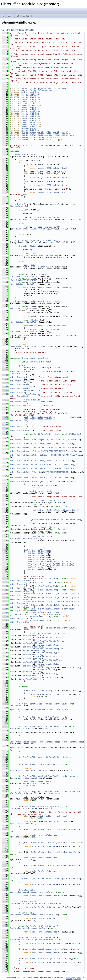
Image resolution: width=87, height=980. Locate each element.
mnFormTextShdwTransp (21, 388)
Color (33, 253)
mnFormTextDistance (20, 371)
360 (5, 949)
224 (5, 597)
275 (5, 740)
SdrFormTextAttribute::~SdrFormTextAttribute (43, 757)
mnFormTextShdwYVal (20, 384)
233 (5, 628)
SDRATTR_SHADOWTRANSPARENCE (37, 219)
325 (5, 865)
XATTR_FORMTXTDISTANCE (54, 439)
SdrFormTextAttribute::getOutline (28, 928)
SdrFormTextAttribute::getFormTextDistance (54, 829)
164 (5, 428)
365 (5, 958)
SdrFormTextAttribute (21, 728)
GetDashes (61, 325)
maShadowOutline (18, 420)
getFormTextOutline (43, 485)
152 (5, 386)
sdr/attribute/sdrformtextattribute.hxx (43, 88)
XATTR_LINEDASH (28, 322)
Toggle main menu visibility (3, 9)
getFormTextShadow (70, 519)
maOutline (75, 417)
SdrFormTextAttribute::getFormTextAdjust (32, 892)
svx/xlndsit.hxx (30, 130)
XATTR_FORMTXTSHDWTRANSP (57, 455)
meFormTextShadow (19, 401)
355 (5, 937)
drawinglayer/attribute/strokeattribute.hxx (46, 134)
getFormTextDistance (46, 578)
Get (19, 219)
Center (70, 563)
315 (5, 842)
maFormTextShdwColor (21, 405)
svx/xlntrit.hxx (30, 116)
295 (5, 791)
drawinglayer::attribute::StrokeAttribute (37, 301)
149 (5, 375)
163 (5, 424)
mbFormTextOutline (19, 430)
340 (5, 901)
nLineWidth (44, 274)
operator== (35, 628)
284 (5, 764)
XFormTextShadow (32, 400)
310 (5, 829)
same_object (42, 770)
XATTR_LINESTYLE (28, 308)
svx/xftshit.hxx (30, 109)
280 (5, 757)
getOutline (69, 609)
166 (5, 434)
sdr (18, 16)
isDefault (45, 816)
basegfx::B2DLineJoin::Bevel (51, 168)
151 (5, 382)
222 (5, 590)
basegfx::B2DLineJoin (26, 154)
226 (5, 605)
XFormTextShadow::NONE (44, 519)
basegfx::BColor (27, 246)
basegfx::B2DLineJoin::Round (51, 185)
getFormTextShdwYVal (46, 590)
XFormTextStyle (32, 390)
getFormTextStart (44, 582)
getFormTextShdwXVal (46, 586)
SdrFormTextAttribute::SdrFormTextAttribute (43, 704)
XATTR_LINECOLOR (41, 267)
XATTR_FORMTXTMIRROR (50, 477)
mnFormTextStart (18, 377)
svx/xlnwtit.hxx (30, 120)
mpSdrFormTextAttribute (22, 770)
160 (5, 417)
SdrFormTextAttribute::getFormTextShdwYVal (54, 865)
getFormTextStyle (50, 593)
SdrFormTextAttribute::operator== (43, 806)
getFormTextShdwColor (50, 605)
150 (5, 379)
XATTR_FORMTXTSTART (49, 443)
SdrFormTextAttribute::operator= (62, 776)
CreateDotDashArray (27, 335)
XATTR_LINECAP (27, 284)
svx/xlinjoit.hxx (31, 122)
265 (5, 717)
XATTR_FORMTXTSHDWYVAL (54, 451)
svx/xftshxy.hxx (30, 101)
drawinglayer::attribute (35, 358)
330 (5, 878)
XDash (33, 320)
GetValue (72, 439)
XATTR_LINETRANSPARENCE (35, 229)
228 (5, 612)
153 (5, 390)
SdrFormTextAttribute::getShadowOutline (31, 939)
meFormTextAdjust (19, 396)
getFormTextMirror (39, 616)
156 (5, 403)
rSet (14, 219)
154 (5, 394)
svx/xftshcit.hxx (31, 111)
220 (5, 582)
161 (5, 419)
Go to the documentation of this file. (18, 30)
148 (5, 369)
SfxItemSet (15, 206)
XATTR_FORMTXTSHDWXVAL (54, 447)
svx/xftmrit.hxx (30, 113)
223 (5, 593)
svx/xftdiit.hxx (30, 97)
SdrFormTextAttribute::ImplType (41, 690)
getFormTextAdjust (52, 597)
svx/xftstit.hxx (30, 99)
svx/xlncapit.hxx (31, 124)
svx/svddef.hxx (30, 96)
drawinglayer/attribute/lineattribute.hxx (44, 132)
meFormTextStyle (18, 392)
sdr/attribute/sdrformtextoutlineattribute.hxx (47, 135)
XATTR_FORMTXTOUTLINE (52, 481)
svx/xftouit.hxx (30, 115)
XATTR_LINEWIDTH (28, 276)
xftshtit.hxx (28, 103)
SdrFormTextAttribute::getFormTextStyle (58, 878)
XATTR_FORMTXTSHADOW (50, 468)
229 (5, 616)
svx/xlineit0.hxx (31, 126)
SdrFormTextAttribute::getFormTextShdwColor (34, 914)
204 (5, 550)
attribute (26, 16)
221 (5, 586)
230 (5, 620)
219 (5, 578)
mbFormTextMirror (19, 426)
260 (5, 704)
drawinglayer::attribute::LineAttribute (36, 240)
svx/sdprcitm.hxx (31, 94)
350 (5, 926)
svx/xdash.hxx (29, 128)
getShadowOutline (19, 614)
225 (5, 601)
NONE (67, 561)
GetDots (38, 325)
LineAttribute (47, 500)
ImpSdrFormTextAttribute (39, 362)
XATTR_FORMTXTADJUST (50, 464)
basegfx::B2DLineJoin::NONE (51, 192)
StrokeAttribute (44, 491)
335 (5, 890)
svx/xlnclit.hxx (30, 118)
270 (5, 726)
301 (5, 806)
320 (5, 852)
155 (5, 400)
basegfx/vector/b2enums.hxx (36, 90)
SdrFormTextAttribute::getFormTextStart (52, 842)
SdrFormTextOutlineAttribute (39, 417)
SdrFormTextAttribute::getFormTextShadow (32, 903)
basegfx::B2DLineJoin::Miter (51, 177)
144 (5, 362)
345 (5, 913)
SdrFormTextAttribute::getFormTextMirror (47, 949)
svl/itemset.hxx (30, 92)
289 (5, 776)
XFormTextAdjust (32, 394)
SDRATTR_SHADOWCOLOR (46, 255)
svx (3, 16)
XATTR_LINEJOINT (28, 280)
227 (5, 609)
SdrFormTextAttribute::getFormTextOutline (48, 958)
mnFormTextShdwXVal (20, 381)
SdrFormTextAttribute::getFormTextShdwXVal (54, 852)
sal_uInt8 (20, 204)
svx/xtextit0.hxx (31, 105)
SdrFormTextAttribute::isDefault (42, 764)
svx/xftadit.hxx (30, 107)
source (10, 16)
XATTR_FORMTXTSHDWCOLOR (55, 472)
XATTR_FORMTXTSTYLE (49, 460)
